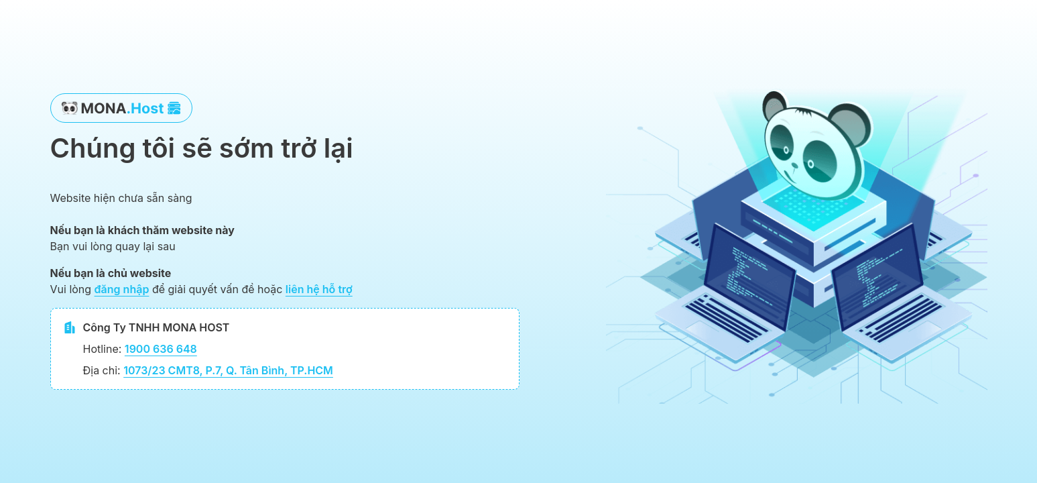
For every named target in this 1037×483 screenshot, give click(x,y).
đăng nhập (122, 289)
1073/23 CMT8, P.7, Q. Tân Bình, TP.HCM (228, 370)
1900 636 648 (161, 349)
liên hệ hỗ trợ (319, 289)
